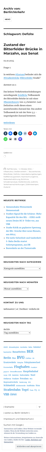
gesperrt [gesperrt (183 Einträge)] (6, 372)
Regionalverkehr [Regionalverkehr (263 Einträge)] (11, 382)
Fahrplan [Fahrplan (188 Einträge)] (20, 362)
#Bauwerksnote (11, 102)
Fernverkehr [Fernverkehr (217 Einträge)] (8, 367)
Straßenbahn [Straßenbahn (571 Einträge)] (12, 389)
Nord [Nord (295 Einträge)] (33, 375)
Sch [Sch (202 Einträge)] (29, 382)
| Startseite (9, 407)
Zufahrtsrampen (32, 184)
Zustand (7, 187)
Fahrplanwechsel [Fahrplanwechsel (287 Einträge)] (32, 362)
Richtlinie (25, 179)
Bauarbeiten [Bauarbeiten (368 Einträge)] (19, 352)
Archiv (7, 329)
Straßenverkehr (20, 171)
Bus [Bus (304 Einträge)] (14, 358)
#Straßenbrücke (11, 78)
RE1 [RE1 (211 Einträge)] (31, 379)
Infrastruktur (8, 171)
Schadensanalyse (11, 182)
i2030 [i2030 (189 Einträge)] (5, 375)
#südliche (22, 95)
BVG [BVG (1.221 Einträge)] (21, 357)
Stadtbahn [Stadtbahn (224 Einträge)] (31, 386)
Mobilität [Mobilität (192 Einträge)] (15, 375)
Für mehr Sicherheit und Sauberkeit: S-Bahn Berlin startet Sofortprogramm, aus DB (24, 241)
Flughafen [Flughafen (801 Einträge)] (22, 367)
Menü (7, 19)
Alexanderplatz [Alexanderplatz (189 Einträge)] (14, 347)
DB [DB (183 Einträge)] (33, 358)
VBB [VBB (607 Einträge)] (6, 394)
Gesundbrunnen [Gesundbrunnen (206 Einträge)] (16, 372)
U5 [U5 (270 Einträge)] (35, 390)
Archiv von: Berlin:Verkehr (14, 10)
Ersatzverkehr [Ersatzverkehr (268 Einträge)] (10, 362)
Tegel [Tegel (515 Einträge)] (25, 389)
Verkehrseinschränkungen (14, 184)
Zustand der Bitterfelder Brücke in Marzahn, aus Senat (23, 49)
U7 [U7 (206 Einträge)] (39, 390)
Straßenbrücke (24, 182)
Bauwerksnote (34, 171)
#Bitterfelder (26, 78)
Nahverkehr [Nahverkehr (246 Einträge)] (24, 375)
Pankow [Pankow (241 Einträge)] (15, 379)
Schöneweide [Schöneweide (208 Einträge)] (21, 386)
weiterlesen (9, 122)
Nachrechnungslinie (29, 177)
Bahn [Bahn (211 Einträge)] (30, 347)
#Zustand (20, 74)
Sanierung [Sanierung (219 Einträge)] (23, 382)
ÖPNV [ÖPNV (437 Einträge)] (13, 394)
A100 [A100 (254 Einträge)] (6, 347)
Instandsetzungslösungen (30, 174)
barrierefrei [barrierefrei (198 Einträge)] (7, 352)
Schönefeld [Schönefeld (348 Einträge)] (9, 385)
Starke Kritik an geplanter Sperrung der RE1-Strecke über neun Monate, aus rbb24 (23, 231)
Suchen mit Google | (14, 425)
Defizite (16, 174)
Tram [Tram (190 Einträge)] (31, 390)
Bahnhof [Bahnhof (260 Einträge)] (37, 347)
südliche (34, 182)
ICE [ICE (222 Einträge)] (9, 375)
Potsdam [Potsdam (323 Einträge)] (24, 378)
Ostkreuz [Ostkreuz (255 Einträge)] (7, 379)
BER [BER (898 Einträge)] (30, 351)
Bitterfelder (8, 174)
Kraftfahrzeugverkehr (12, 177)
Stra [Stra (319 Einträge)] (38, 385)
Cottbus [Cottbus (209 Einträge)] (28, 358)
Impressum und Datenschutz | (19, 419)
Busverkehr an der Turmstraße (21, 248)
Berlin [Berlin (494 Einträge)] (7, 357)
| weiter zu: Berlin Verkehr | (17, 413)
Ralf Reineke (12, 169)
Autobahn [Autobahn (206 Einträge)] (23, 347)
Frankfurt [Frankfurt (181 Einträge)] (34, 367)
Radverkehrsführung (12, 179)
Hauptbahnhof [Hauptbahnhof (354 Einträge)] (30, 371)
